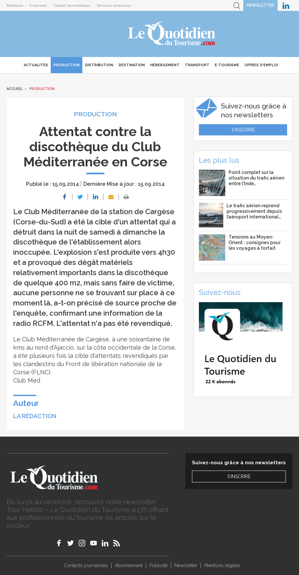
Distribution (99, 65)
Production (66, 65)
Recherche (237, 5)
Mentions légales (222, 565)
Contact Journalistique (72, 5)
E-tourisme (38, 5)
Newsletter (260, 5)
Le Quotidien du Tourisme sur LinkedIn (286, 5)
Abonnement (129, 565)
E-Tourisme (227, 65)
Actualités (36, 65)
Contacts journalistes (86, 565)
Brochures (15, 5)
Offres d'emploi (261, 65)
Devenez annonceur (114, 5)
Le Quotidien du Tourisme (172, 33)
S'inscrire (243, 129)
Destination (132, 65)
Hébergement (164, 65)
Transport (197, 65)
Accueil (14, 89)
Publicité (159, 565)
